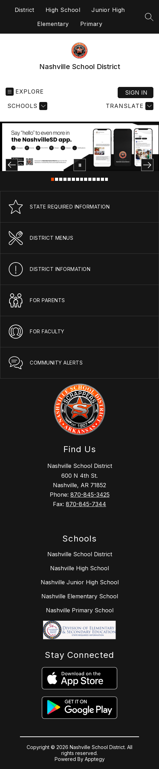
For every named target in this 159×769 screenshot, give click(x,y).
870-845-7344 (86, 504)
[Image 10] (89, 179)
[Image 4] (65, 179)
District (24, 9)
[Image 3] (60, 179)
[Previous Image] (12, 165)
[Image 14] (106, 179)
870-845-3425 (90, 494)
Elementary (53, 23)
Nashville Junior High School (80, 582)
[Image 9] (85, 179)
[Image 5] (69, 179)
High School (63, 9)
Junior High (108, 9)
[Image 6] (73, 179)
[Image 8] (81, 179)
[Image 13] (102, 179)
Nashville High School (79, 568)
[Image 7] (77, 179)
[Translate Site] (128, 106)
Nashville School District (79, 554)
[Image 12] (98, 179)
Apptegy (95, 759)
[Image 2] (56, 179)
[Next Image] (147, 165)
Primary (91, 23)
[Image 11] (94, 179)
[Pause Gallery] (80, 165)
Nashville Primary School (79, 610)
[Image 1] (52, 179)
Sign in (136, 92)
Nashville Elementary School (79, 596)
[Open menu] (25, 91)
